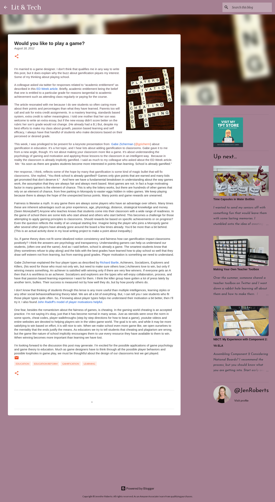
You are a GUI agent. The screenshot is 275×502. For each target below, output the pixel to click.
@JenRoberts (251, 391)
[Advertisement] (94, 449)
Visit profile (241, 400)
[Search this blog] (251, 7)
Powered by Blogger (137, 488)
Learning (89, 363)
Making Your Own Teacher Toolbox (236, 269)
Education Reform (45, 363)
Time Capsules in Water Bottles (234, 199)
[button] (16, 56)
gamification (70, 363)
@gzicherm (142, 144)
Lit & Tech (26, 7)
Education (22, 363)
